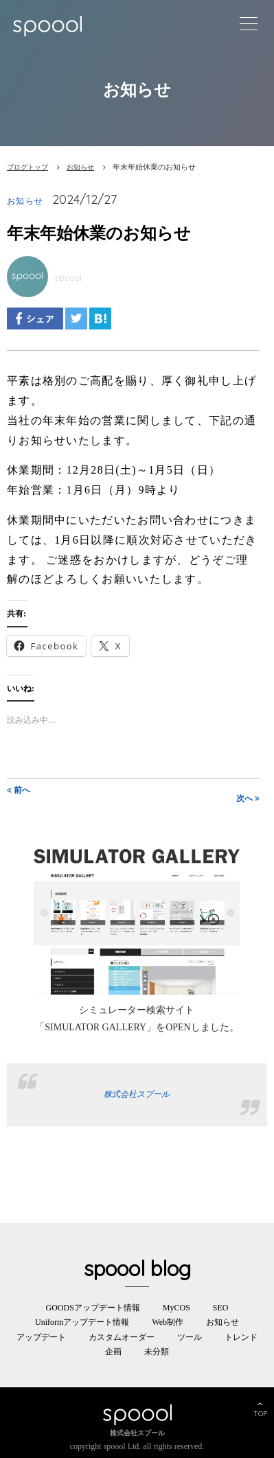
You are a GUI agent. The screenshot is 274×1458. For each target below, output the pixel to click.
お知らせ (80, 167)
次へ (248, 798)
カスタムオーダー (122, 1337)
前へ (18, 790)
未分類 (156, 1351)
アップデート (41, 1337)
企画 (113, 1351)
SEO (221, 1307)
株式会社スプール (137, 1094)
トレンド (241, 1337)
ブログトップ (27, 167)
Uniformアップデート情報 (82, 1322)
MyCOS (176, 1307)
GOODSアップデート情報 (92, 1307)
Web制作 (167, 1322)
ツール (189, 1337)
